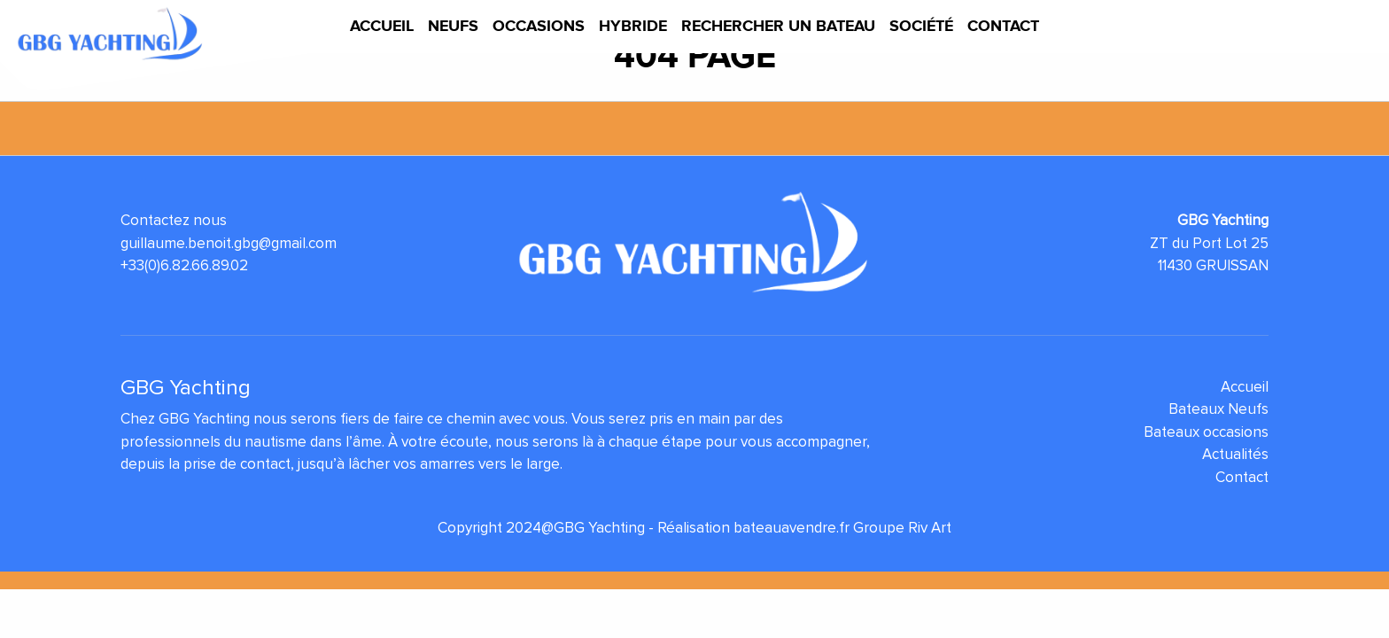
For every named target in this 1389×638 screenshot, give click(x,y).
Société (921, 26)
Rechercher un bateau (778, 26)
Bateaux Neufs (1218, 409)
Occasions (539, 26)
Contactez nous (173, 220)
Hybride (633, 26)
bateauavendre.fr (791, 527)
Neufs (453, 26)
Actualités (1235, 454)
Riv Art (929, 527)
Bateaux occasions (1206, 432)
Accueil (382, 26)
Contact (1003, 26)
